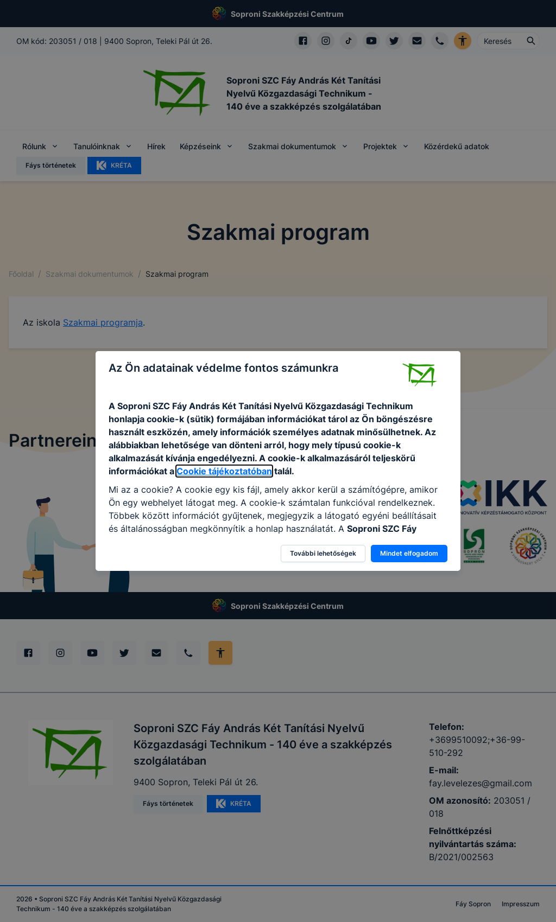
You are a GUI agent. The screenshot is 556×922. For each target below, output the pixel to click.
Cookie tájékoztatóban (224, 471)
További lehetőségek (323, 553)
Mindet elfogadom (409, 553)
